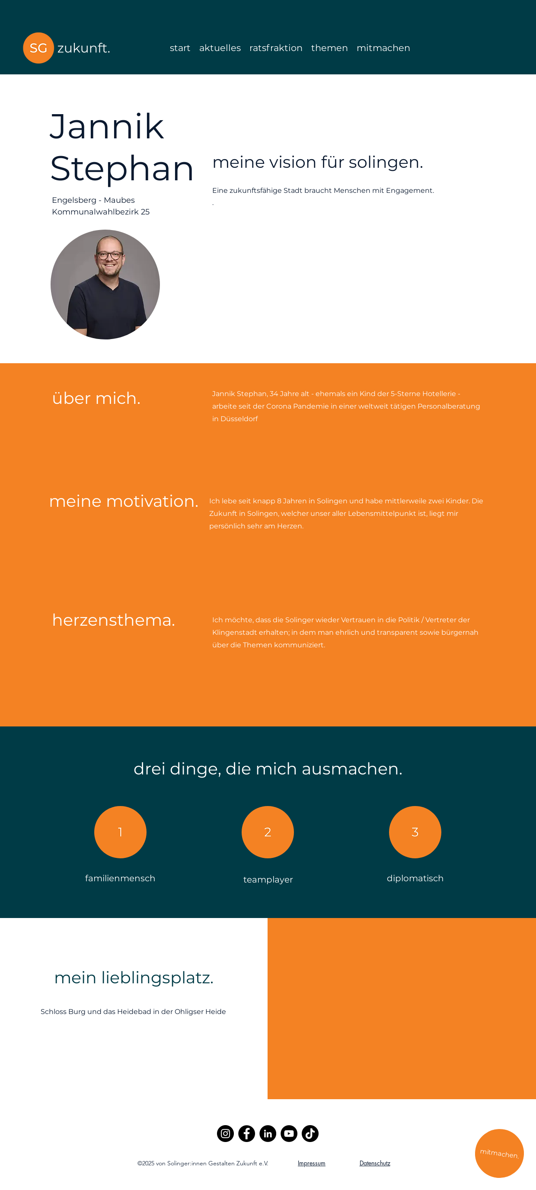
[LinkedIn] (267, 1133)
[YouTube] (289, 1133)
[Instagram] (225, 1133)
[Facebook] (246, 1133)
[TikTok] (310, 1133)
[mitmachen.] (499, 1153)
